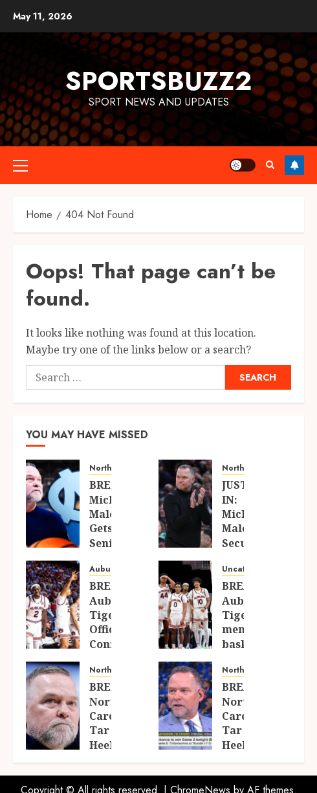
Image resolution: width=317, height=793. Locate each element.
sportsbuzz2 (158, 81)
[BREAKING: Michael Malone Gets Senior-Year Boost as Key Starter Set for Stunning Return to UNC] (53, 504)
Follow (294, 165)
